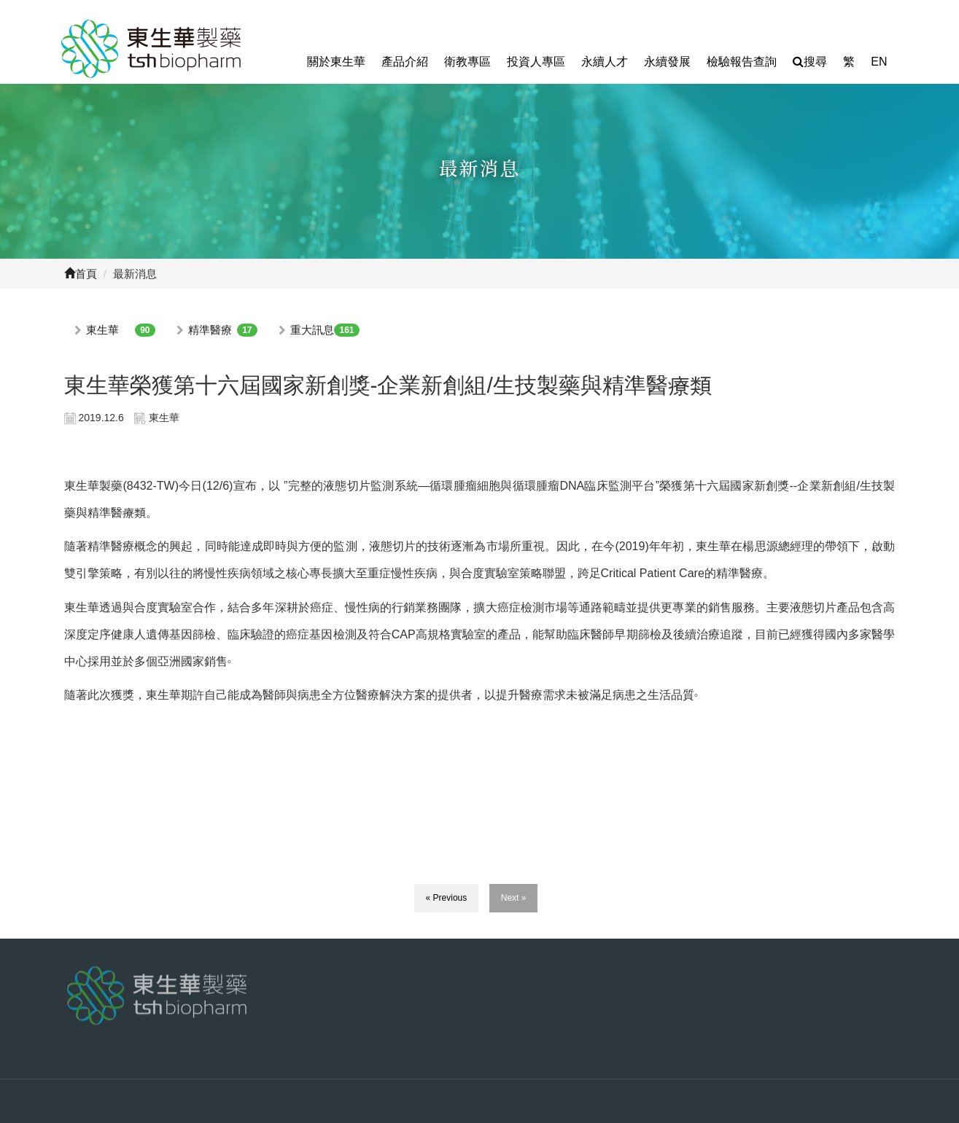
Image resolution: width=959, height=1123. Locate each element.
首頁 (80, 273)
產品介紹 (404, 61)
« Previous (446, 898)
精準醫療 (210, 330)
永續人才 (604, 61)
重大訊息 (312, 330)
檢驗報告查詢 (742, 61)
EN (879, 61)
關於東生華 (336, 61)
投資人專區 (536, 61)
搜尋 (810, 61)
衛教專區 (467, 61)
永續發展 (667, 61)
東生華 (102, 330)
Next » (514, 898)
